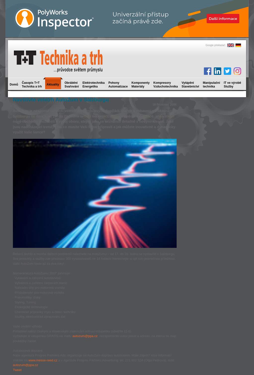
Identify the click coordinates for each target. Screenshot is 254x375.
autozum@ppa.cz (84, 336)
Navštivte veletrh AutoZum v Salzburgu (61, 99)
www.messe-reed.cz (43, 360)
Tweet (17, 370)
